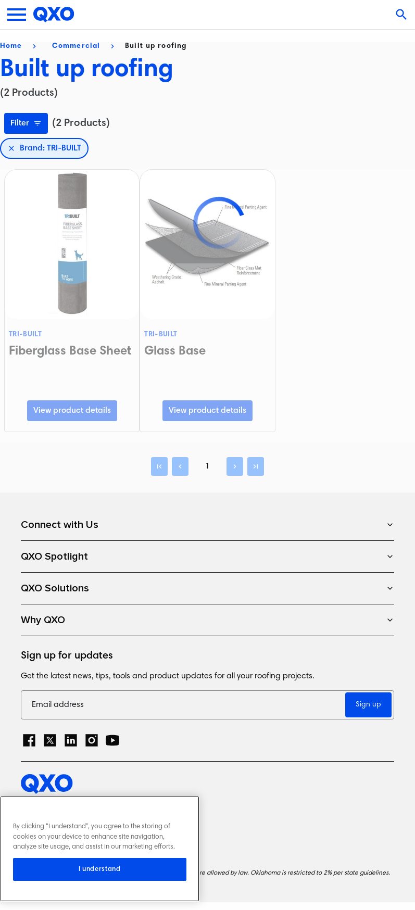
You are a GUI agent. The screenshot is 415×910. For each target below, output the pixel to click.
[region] (99, 849)
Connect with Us (207, 525)
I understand (100, 869)
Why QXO (207, 620)
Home (11, 46)
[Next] (235, 466)
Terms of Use (46, 825)
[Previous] (180, 466)
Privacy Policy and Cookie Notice (84, 807)
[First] (159, 466)
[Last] (255, 466)
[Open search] (402, 14)
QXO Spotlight (207, 556)
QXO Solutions (207, 588)
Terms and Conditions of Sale (78, 844)
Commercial (76, 46)
